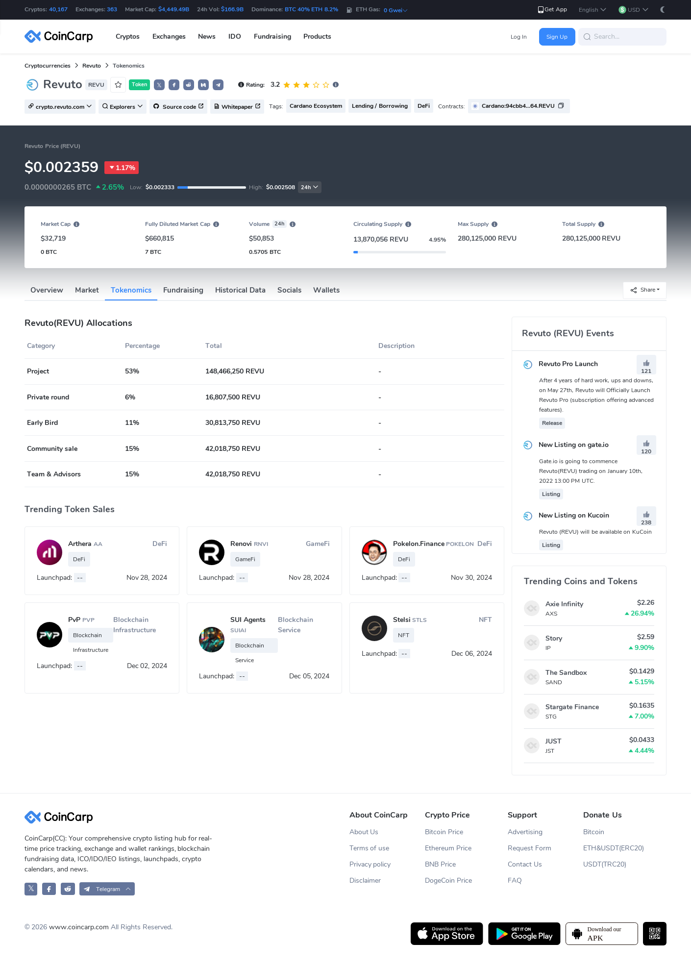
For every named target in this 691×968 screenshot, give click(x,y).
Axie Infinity (564, 604)
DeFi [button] (424, 106)
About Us (364, 832)
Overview (46, 290)
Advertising (525, 832)
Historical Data (240, 290)
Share (642, 290)
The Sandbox (566, 672)
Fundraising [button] (272, 36)
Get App (552, 9)
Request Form (529, 848)
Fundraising (183, 290)
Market (87, 290)
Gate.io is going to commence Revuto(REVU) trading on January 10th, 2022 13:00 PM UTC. (590, 471)
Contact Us (525, 864)
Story (553, 638)
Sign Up (557, 37)
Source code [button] (178, 107)
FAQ (515, 880)
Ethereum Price (448, 848)
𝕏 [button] (159, 85)
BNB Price (440, 864)
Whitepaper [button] (237, 107)
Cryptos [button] (128, 36)
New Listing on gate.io (565, 444)
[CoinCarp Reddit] (68, 889)
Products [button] (317, 36)
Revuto (91, 66)
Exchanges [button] (169, 36)
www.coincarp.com (79, 927)
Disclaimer (365, 880)
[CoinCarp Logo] (61, 36)
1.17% (121, 168)
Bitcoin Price (444, 832)
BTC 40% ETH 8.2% (311, 9)
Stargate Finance (572, 707)
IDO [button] (234, 36)
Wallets (326, 290)
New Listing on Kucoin (566, 515)
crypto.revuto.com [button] (60, 107)
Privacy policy (370, 864)
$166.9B (232, 9)
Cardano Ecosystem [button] (316, 106)
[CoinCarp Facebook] (49, 889)
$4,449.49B (173, 9)
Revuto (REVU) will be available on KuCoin (595, 532)
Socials (289, 290)
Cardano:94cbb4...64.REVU (518, 106)
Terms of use (369, 848)
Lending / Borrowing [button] (380, 106)
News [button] (207, 36)
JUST (553, 741)
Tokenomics (131, 290)
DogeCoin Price (448, 880)
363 (112, 9)
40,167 (58, 9)
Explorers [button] (122, 107)
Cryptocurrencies (48, 66)
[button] (593, 10)
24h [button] (310, 187)
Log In (519, 37)
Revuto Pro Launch (560, 364)
